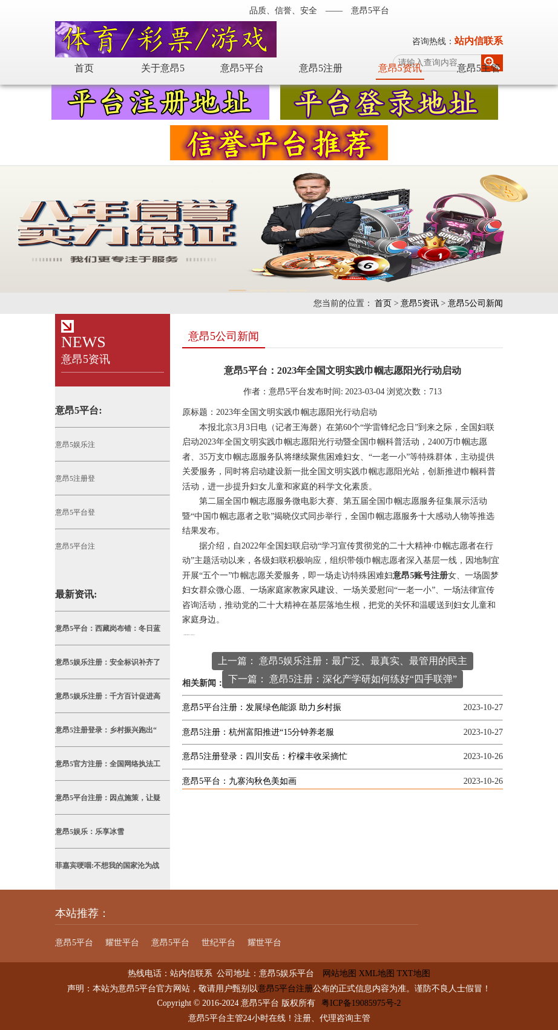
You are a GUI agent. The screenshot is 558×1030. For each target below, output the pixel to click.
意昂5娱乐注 (75, 444)
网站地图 (335, 973)
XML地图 (377, 973)
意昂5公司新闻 (475, 303)
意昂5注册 (321, 68)
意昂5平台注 (75, 546)
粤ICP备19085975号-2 (361, 1003)
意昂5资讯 (400, 68)
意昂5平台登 (75, 512)
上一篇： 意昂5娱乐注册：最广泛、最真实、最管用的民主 (342, 661)
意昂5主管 (479, 68)
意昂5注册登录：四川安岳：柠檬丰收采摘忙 (264, 756)
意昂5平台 (242, 68)
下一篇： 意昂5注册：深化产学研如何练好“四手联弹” (342, 679)
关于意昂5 (163, 68)
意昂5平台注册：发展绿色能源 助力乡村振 (261, 707)
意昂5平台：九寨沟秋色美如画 (239, 781)
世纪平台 (218, 942)
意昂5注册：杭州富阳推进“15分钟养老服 (258, 732)
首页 (84, 68)
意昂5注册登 (75, 478)
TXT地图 (413, 973)
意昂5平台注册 (285, 988)
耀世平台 (122, 942)
